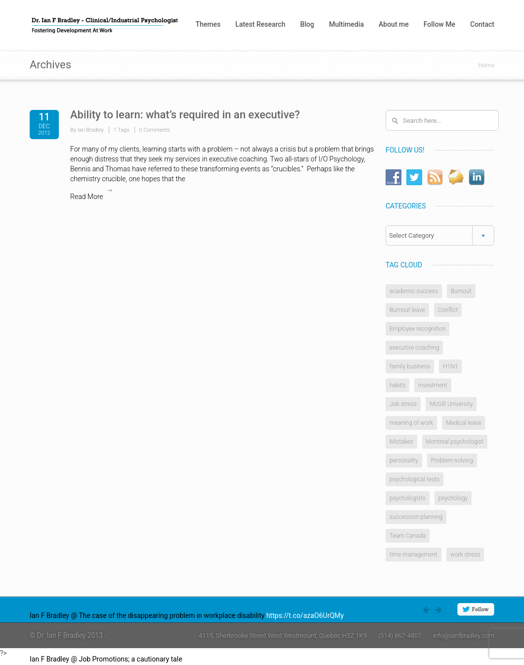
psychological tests (414, 479)
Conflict (448, 310)
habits (397, 385)
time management (413, 554)
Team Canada (408, 535)
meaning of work (411, 422)
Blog (307, 24)
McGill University (451, 404)
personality (404, 460)
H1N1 (450, 366)
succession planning (416, 516)
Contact (482, 24)
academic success (414, 291)
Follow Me (439, 24)
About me (394, 24)
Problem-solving (452, 460)
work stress (465, 554)
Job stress (403, 404)
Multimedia (346, 24)
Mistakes (401, 441)
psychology (453, 498)
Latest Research (260, 24)
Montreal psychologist (454, 441)
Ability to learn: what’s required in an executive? (185, 114)
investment (432, 385)
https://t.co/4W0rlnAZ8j (220, 659)
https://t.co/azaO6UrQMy (305, 615)
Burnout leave (407, 310)
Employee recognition (417, 328)
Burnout (461, 291)
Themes (207, 24)
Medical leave (463, 422)
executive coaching (414, 347)
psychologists (408, 498)
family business (410, 366)
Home (486, 65)
